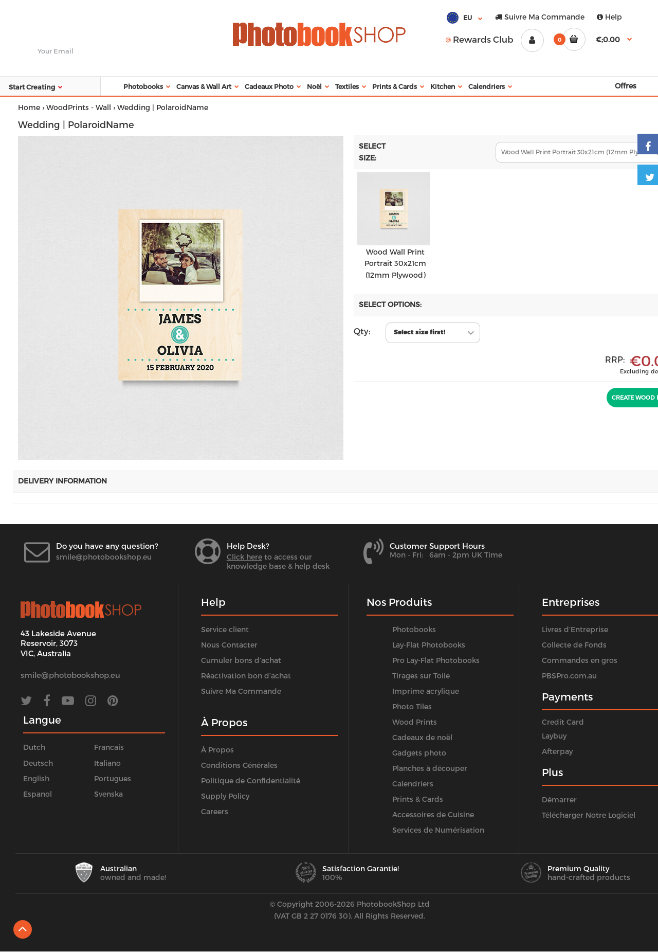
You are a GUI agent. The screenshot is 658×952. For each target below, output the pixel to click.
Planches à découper (429, 768)
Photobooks (414, 629)
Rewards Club (480, 39)
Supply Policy (225, 796)
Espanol (37, 793)
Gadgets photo (419, 752)
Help (609, 16)
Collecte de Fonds (574, 644)
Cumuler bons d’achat (241, 660)
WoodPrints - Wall (78, 107)
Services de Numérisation (438, 829)
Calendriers (412, 783)
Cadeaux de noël (422, 737)
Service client (225, 629)
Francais (109, 747)
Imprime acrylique (425, 691)
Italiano (107, 763)
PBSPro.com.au (569, 675)
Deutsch (38, 763)
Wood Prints (414, 721)
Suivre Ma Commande (539, 16)
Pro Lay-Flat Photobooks (436, 660)
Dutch (34, 747)
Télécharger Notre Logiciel (588, 815)
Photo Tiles (412, 706)
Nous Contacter (229, 644)
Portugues (112, 778)
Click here (244, 556)
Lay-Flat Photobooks (428, 644)
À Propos (217, 749)
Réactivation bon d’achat (246, 675)
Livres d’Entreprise (575, 629)
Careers (214, 811)
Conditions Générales (239, 765)
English (36, 778)
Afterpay (557, 751)
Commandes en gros (579, 660)
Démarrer (559, 799)
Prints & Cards (417, 799)
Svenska (108, 793)
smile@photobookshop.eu (104, 556)
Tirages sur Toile (421, 675)
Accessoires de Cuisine (433, 814)
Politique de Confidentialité (250, 780)
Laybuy (554, 735)
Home (29, 107)
